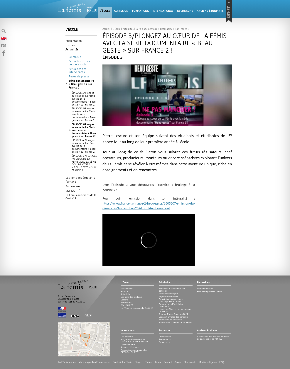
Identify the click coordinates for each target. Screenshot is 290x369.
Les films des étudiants (80, 177)
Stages (138, 362)
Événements (165, 339)
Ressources (164, 342)
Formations (140, 11)
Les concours (127, 337)
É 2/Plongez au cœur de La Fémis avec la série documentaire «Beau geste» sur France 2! (84, 114)
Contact (167, 362)
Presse (148, 362)
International (163, 11)
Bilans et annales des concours (173, 317)
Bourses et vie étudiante (170, 320)
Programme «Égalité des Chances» (171, 305)
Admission (121, 11)
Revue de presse (79, 76)
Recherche (185, 11)
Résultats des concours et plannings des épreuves (171, 300)
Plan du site (190, 362)
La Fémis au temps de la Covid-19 (80, 196)
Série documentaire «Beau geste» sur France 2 (81, 84)
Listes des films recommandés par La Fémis (175, 310)
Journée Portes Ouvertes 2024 (173, 314)
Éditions (70, 182)
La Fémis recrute (67, 362)
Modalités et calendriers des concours (172, 290)
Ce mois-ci (75, 57)
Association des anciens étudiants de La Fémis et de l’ (213, 338)
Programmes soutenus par (134, 340)
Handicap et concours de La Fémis (175, 322)
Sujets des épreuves (168, 296)
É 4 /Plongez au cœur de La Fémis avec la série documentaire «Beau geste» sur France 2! (84, 145)
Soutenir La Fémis (122, 362)
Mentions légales (208, 362)
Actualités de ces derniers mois (79, 62)
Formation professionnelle (209, 291)
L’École (105, 11)
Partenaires (72, 186)
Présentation (73, 40)
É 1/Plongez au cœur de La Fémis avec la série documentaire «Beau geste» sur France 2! (84, 98)
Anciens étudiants (210, 11)
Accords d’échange (130, 347)
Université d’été (128, 344)
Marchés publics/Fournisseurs (94, 362)
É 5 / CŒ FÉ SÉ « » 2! (84, 163)
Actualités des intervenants (77, 70)
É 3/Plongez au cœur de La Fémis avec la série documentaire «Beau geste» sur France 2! (84, 130)
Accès (177, 362)
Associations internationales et (134, 351)
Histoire (70, 45)
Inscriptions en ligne (168, 294)
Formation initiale (205, 289)
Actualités (71, 49)
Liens (158, 362)
